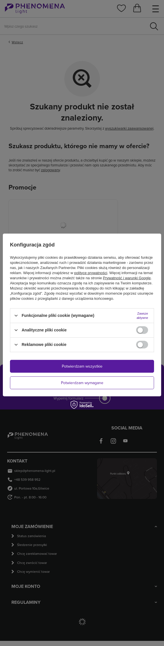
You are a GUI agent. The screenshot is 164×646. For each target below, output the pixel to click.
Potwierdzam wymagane (82, 383)
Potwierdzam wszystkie (82, 366)
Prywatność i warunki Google (127, 278)
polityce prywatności (90, 272)
